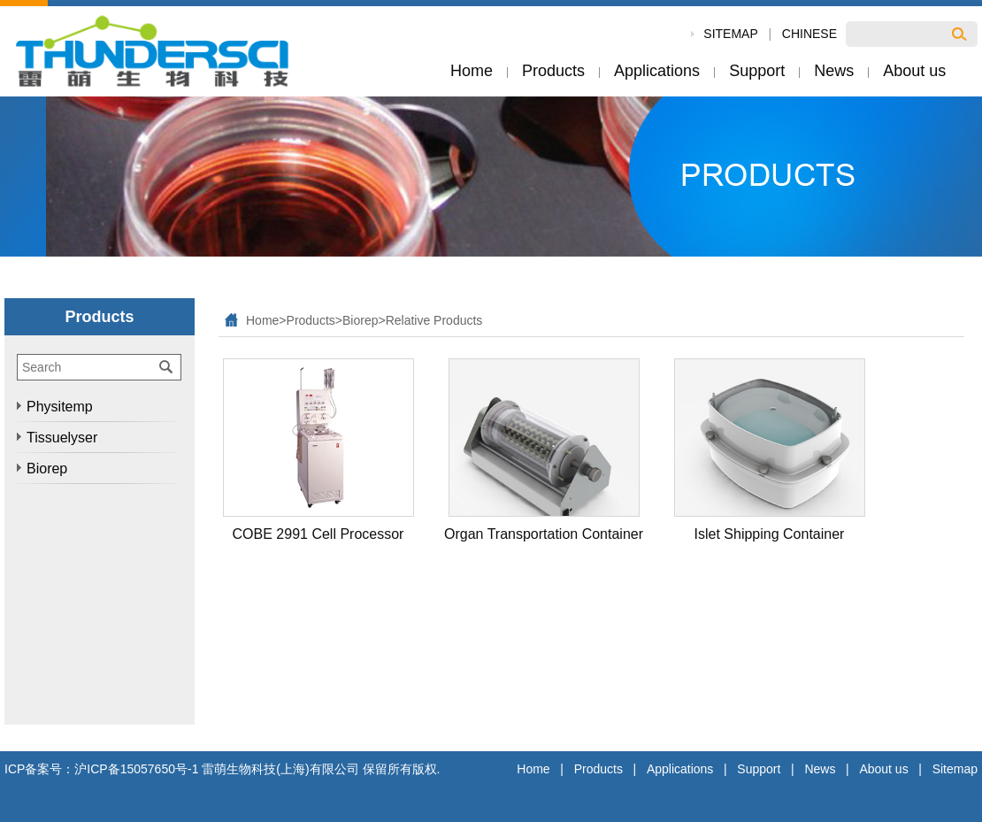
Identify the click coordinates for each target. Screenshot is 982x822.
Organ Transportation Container (543, 534)
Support (758, 769)
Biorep (360, 320)
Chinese (809, 34)
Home (262, 320)
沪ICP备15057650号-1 (136, 769)
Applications (680, 769)
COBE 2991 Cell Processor (318, 534)
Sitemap (955, 769)
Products (311, 320)
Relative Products (434, 320)
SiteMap (730, 34)
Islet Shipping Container (769, 534)
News (819, 769)
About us (883, 769)
